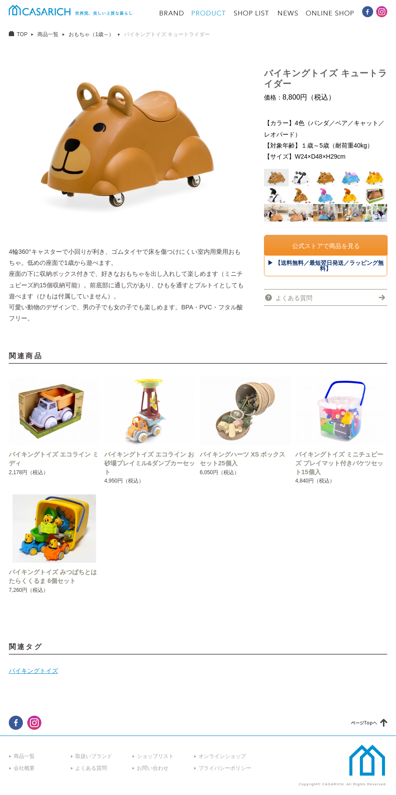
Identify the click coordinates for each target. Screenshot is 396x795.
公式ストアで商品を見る (326, 245)
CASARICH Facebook (367, 11)
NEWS (288, 13)
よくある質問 (293, 297)
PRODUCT (209, 13)
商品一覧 (48, 34)
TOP (22, 34)
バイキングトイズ (33, 670)
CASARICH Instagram (381, 11)
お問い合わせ (153, 768)
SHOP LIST (252, 13)
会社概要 (24, 768)
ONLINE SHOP (330, 13)
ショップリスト (155, 756)
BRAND (171, 13)
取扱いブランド (93, 756)
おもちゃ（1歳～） (91, 34)
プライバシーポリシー (224, 768)
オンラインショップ (222, 756)
